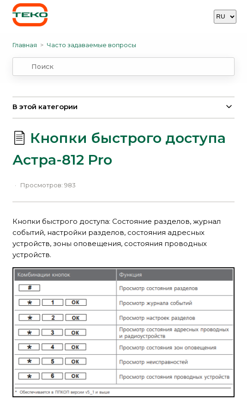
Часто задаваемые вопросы (91, 45)
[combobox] (123, 66)
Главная (24, 45)
